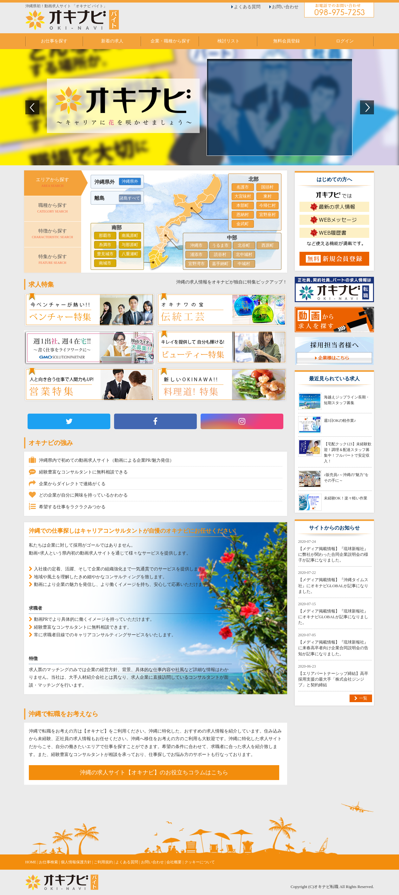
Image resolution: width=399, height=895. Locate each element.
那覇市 (105, 235)
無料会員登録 (286, 41)
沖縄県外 (130, 181)
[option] (199, 107)
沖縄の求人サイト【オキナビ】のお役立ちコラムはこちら (154, 772)
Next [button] (367, 107)
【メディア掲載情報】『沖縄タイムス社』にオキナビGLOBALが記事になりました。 (333, 585)
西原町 (267, 245)
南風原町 (130, 235)
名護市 (242, 187)
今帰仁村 (267, 205)
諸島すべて (129, 198)
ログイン (345, 41)
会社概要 (174, 862)
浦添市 (196, 254)
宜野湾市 (196, 263)
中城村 (244, 263)
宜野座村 (267, 214)
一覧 (363, 698)
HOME (30, 862)
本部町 (242, 205)
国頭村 (267, 187)
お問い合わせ (285, 6)
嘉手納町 (220, 263)
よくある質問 (247, 6)
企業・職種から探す (170, 41)
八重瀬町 (130, 253)
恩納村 (242, 214)
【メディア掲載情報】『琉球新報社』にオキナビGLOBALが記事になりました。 (333, 617)
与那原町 (130, 244)
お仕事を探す (54, 41)
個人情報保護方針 (76, 862)
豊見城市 (105, 253)
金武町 (242, 223)
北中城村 (244, 254)
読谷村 (220, 254)
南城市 (105, 263)
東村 (267, 196)
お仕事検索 (48, 862)
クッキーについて (199, 862)
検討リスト (228, 41)
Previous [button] (32, 107)
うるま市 (220, 245)
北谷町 (244, 245)
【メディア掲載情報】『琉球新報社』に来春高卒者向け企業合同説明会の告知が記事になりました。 (333, 648)
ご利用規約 (103, 862)
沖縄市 (196, 245)
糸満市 (105, 244)
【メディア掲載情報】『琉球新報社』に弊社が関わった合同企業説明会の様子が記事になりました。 (333, 554)
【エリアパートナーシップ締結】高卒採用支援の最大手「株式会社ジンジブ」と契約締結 (333, 679)
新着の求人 (112, 41)
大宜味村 (243, 196)
